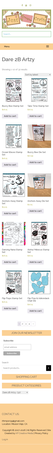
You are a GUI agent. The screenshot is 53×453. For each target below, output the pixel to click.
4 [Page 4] (29, 324)
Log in (5, 439)
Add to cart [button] (10, 116)
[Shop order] (37, 74)
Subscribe (8, 341)
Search (5, 362)
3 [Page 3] (25, 324)
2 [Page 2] (22, 324)
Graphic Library (33, 449)
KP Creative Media (24, 433)
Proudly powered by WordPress (21, 446)
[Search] (48, 368)
